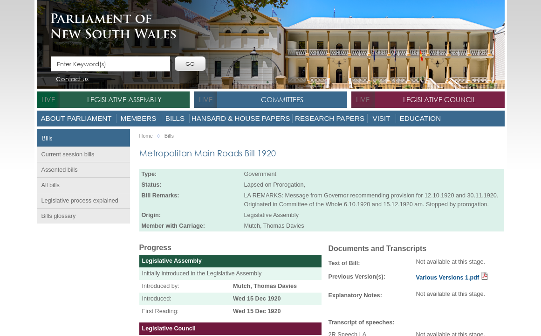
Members (139, 118)
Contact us (72, 80)
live (48, 99)
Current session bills (68, 154)
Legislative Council (439, 99)
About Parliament (76, 118)
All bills (50, 185)
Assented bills (59, 170)
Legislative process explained (79, 200)
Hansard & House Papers (241, 118)
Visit (381, 118)
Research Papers (329, 118)
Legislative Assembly (124, 99)
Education (420, 118)
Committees (282, 99)
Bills (175, 118)
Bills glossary (58, 216)
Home (146, 136)
